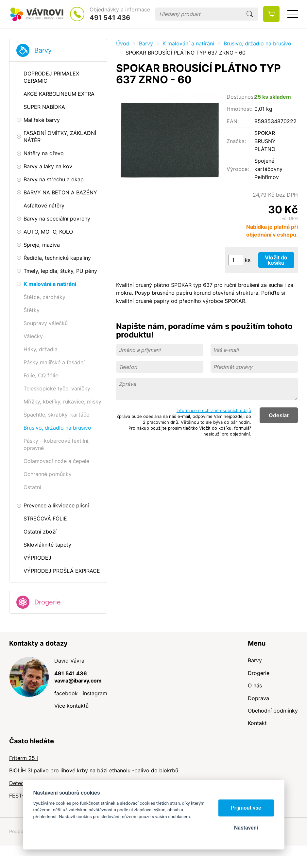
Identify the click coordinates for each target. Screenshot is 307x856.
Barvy (43, 50)
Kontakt (257, 723)
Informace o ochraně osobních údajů (214, 410)
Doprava (258, 698)
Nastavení (246, 828)
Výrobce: (238, 169)
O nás (255, 685)
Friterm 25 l (23, 758)
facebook (66, 693)
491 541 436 (110, 18)
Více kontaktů (71, 705)
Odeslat (279, 415)
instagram (95, 693)
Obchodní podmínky (273, 710)
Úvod (122, 43)
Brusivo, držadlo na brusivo (257, 43)
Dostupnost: (240, 96)
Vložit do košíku (276, 260)
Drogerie (47, 602)
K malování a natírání (188, 43)
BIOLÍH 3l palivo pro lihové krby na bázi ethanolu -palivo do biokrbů (93, 770)
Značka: (236, 141)
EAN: (233, 121)
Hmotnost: (239, 109)
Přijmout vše (246, 808)
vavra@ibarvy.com (78, 680)
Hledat (250, 14)
